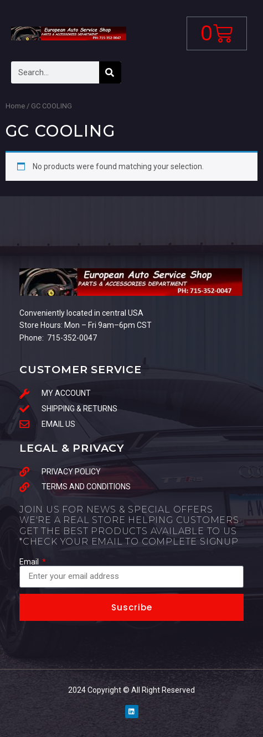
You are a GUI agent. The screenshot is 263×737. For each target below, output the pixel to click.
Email (29, 562)
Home (15, 106)
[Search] (110, 72)
